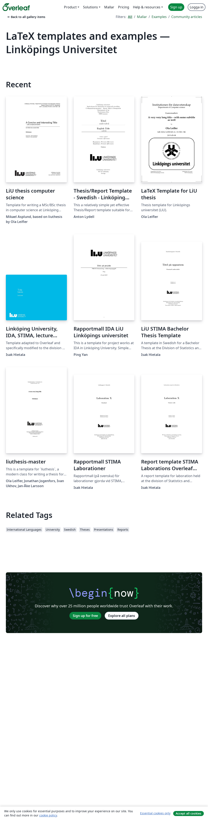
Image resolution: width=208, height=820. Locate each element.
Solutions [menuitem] (90, 7)
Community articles (186, 16)
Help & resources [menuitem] (146, 7)
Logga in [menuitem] (196, 7)
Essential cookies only (155, 813)
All (130, 16)
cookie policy (48, 815)
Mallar (142, 16)
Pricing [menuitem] (123, 7)
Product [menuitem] (70, 7)
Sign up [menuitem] (176, 7)
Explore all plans (121, 615)
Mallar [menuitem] (109, 7)
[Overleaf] (16, 7)
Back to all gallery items (26, 17)
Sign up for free (85, 615)
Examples (159, 16)
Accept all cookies (188, 813)
